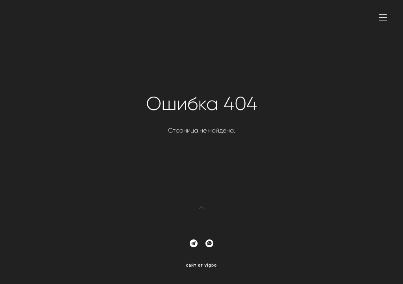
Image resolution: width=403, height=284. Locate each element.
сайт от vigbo (201, 265)
